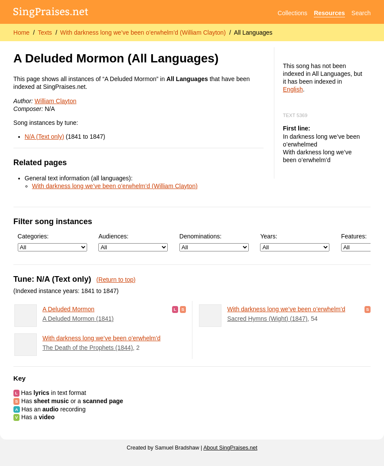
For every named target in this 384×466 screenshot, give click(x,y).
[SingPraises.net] (50, 13)
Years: (294, 242)
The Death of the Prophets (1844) (87, 347)
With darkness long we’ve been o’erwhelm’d (101, 338)
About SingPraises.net (230, 448)
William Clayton (55, 101)
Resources (329, 13)
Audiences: (133, 242)
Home (21, 32)
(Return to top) (115, 279)
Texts (45, 32)
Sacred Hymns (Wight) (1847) (267, 318)
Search (361, 13)
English (293, 89)
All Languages (253, 32)
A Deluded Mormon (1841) (78, 318)
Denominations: (214, 242)
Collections (292, 13)
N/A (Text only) (44, 136)
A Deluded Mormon (68, 309)
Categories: (52, 242)
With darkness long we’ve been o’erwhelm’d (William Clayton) (143, 32)
